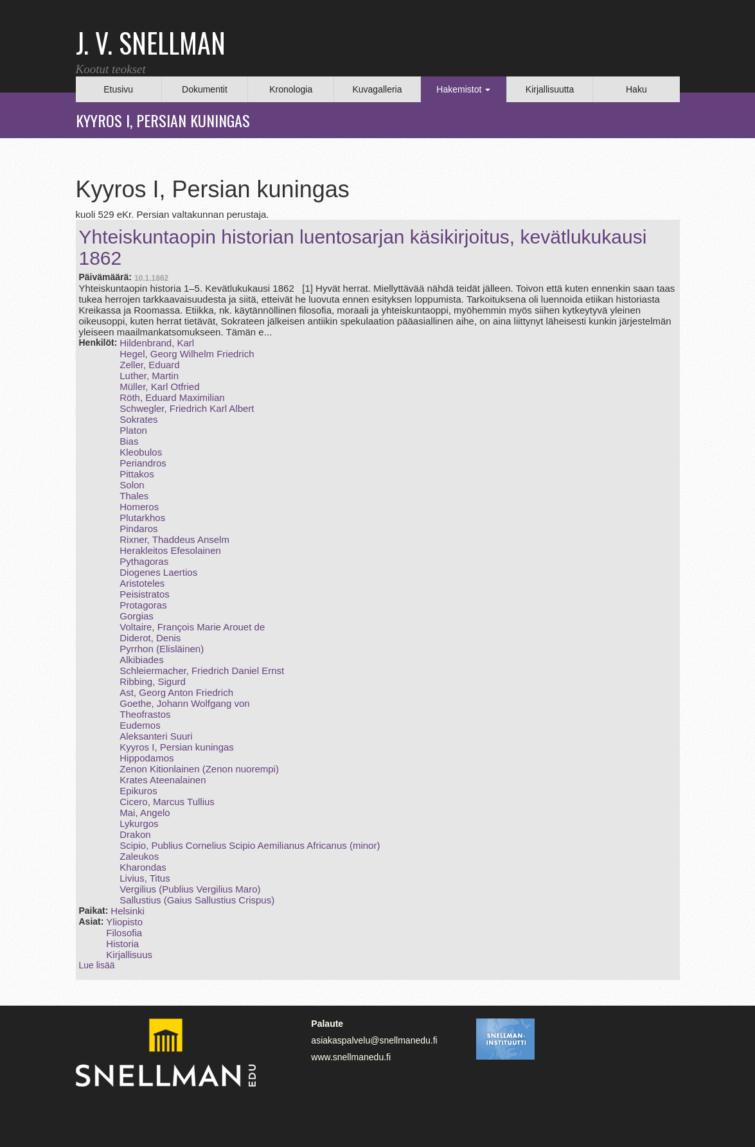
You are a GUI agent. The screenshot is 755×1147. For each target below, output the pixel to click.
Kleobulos (141, 452)
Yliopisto (124, 921)
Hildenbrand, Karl (157, 342)
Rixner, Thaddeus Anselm (174, 539)
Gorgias (137, 615)
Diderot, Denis (150, 637)
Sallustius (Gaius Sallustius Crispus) (197, 899)
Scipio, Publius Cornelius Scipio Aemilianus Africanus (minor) (250, 845)
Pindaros (138, 528)
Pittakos (137, 473)
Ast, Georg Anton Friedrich (176, 692)
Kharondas (143, 867)
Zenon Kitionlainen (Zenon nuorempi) (199, 768)
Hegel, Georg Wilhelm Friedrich (187, 353)
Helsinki (128, 910)
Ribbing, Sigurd (153, 681)
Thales (134, 495)
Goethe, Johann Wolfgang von (184, 703)
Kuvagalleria (377, 89)
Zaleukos (139, 856)
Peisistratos (145, 594)
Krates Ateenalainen (163, 779)
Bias (129, 441)
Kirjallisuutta (550, 89)
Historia (122, 943)
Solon (132, 484)
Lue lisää (97, 965)
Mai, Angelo (145, 812)
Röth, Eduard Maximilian (172, 397)
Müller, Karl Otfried (159, 386)
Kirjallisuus (129, 954)
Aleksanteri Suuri (156, 736)
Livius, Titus (145, 878)
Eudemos (140, 725)
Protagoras (143, 605)
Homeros (139, 506)
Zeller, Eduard (149, 364)
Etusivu (118, 89)
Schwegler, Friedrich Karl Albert (187, 408)
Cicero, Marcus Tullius (167, 801)
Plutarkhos (142, 517)
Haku (636, 89)
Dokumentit (204, 89)
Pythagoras (144, 561)
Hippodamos (146, 757)
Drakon (135, 834)
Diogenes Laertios (158, 572)
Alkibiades (141, 659)
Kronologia (290, 89)
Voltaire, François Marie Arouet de (192, 626)
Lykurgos (139, 823)
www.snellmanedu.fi (351, 1057)
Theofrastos (145, 714)
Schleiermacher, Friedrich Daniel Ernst (202, 670)
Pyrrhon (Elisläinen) (162, 648)
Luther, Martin (149, 375)
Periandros (143, 463)
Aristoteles (142, 583)
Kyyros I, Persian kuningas (177, 747)
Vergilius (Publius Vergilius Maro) (190, 889)
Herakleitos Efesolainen (170, 550)
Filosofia (124, 932)
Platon (133, 430)
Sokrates (138, 419)
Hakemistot (463, 89)
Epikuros (138, 790)
